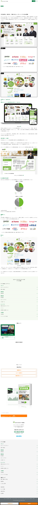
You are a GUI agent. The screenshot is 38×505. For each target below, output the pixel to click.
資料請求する (19, 370)
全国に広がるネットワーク (5, 305)
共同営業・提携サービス (4, 468)
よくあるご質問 (3, 483)
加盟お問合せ (3, 491)
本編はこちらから (19, 364)
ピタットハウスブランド (4, 287)
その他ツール (3, 301)
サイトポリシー (14, 498)
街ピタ (18, 265)
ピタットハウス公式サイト (7, 498)
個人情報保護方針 (3, 416)
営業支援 (2, 293)
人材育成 (2, 314)
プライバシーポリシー (20, 498)
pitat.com (18, 126)
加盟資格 (2, 481)
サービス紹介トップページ (5, 283)
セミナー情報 (3, 489)
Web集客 (2, 297)
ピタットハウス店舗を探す (18, 175)
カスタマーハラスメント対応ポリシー (28, 498)
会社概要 (2, 493)
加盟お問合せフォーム (19, 375)
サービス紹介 (3, 441)
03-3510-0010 (19, 432)
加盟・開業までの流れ (4, 479)
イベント (2, 466)
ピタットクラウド (3, 299)
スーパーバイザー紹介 (4, 316)
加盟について (3, 477)
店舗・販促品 (3, 289)
